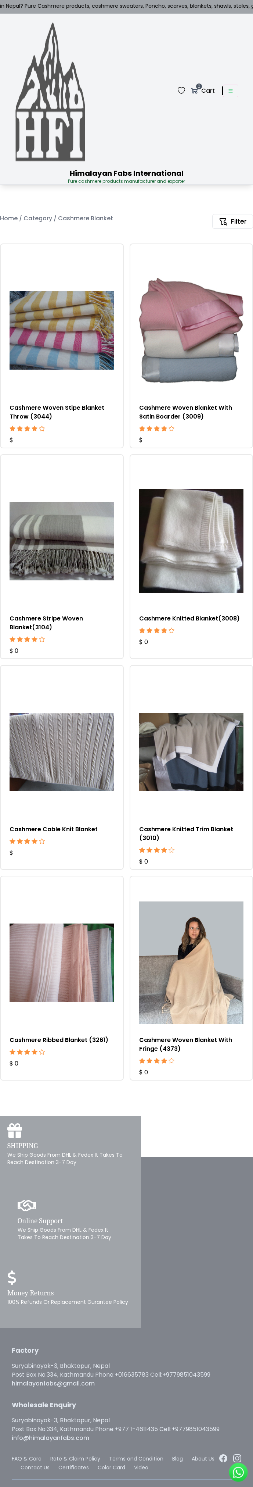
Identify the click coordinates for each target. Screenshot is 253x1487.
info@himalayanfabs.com (50, 1438)
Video (141, 1467)
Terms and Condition (136, 1458)
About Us (203, 1458)
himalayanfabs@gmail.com (53, 1383)
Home (9, 218)
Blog (177, 1458)
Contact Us (35, 1467)
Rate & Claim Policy (75, 1458)
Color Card (111, 1467)
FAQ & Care (26, 1458)
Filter (232, 221)
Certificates (73, 1467)
